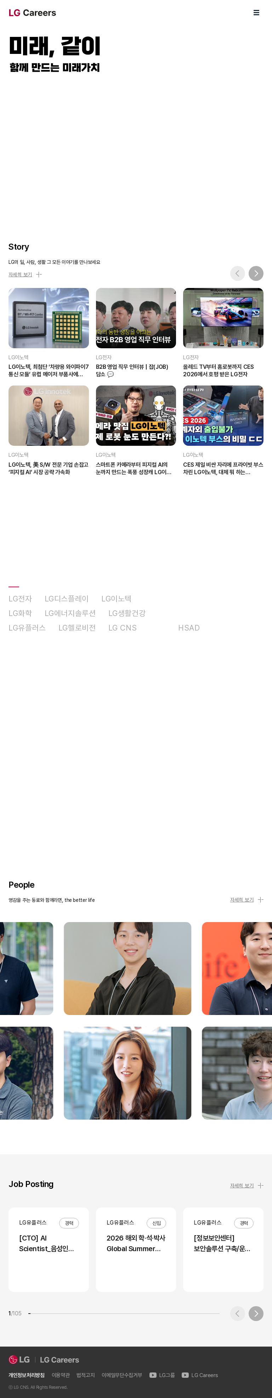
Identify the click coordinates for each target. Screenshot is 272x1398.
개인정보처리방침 (26, 1375)
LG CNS (122, 627)
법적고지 (85, 1375)
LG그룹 (162, 1375)
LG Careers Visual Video (136, 150)
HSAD (189, 627)
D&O (157, 627)
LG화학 (20, 613)
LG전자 (20, 598)
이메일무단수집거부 (122, 1375)
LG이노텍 (116, 598)
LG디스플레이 (67, 598)
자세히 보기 (25, 274)
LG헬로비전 (77, 627)
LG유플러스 (27, 627)
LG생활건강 (127, 613)
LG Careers (200, 1375)
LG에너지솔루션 (70, 613)
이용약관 (61, 1375)
